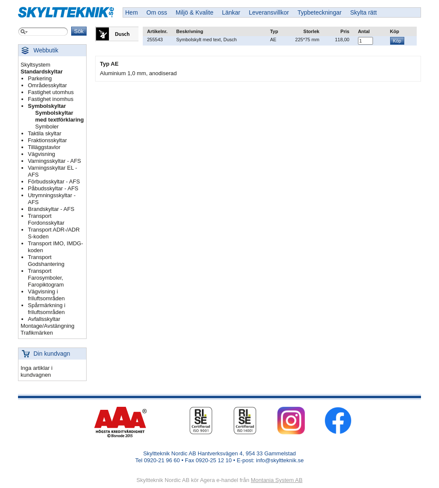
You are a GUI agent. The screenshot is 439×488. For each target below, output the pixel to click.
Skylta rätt (363, 12)
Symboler (47, 126)
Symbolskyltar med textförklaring (59, 116)
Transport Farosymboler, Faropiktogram (46, 278)
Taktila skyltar (44, 133)
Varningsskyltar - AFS (54, 161)
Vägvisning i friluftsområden (46, 295)
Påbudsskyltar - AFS (53, 188)
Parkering (40, 78)
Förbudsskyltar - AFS (54, 181)
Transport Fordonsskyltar (46, 219)
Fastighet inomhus (50, 99)
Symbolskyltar (47, 106)
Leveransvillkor (269, 12)
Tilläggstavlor (44, 147)
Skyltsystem (35, 64)
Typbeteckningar (320, 12)
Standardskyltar (42, 71)
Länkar (231, 12)
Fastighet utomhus (51, 92)
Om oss (157, 12)
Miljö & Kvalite (194, 12)
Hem (131, 12)
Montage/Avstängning (48, 326)
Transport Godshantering (46, 260)
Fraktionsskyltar (47, 140)
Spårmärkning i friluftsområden (46, 308)
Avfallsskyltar (44, 319)
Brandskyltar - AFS (51, 209)
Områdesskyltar (47, 85)
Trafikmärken (37, 332)
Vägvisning (41, 154)
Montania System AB (277, 480)
